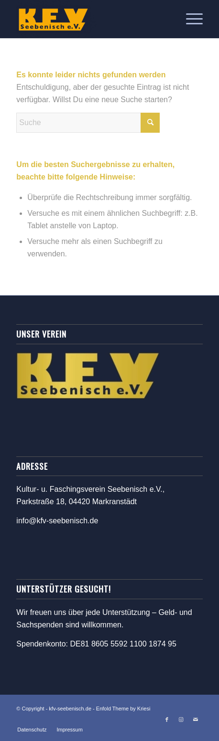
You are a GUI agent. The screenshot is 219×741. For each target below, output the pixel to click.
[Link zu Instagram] (181, 719)
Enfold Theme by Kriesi (123, 708)
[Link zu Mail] (195, 719)
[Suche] (88, 123)
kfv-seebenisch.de (70, 708)
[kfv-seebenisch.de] (90, 19)
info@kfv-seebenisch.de (57, 521)
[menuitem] (189, 19)
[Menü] (189, 19)
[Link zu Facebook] (167, 719)
